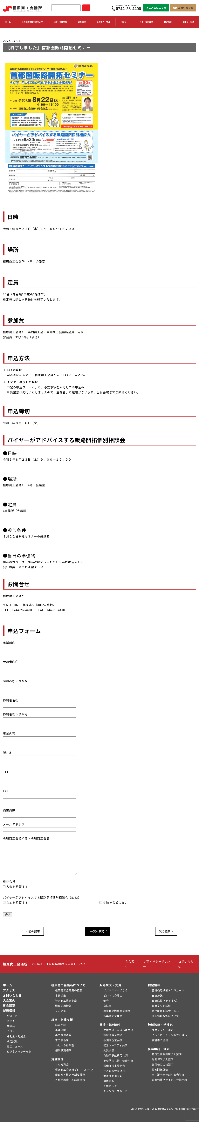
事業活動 (60, 996)
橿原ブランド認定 (163, 1031)
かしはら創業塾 (64, 1046)
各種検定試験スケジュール (168, 991)
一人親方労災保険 (114, 1071)
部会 (106, 1001)
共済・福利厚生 (110, 1025)
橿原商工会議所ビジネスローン (74, 1070)
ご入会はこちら (156, 7)
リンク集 (60, 1011)
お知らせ (12, 1017)
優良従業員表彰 (112, 1076)
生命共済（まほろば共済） (119, 1031)
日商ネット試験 (161, 1006)
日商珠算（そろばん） (165, 1001)
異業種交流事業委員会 (117, 1011)
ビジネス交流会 (112, 996)
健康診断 (108, 1082)
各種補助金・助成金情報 (70, 1080)
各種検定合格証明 (163, 1065)
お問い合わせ (183, 7)
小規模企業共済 (112, 1041)
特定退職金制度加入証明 (167, 1055)
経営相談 (60, 1025)
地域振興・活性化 (160, 1025)
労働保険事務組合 (114, 1066)
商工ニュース (15, 1047)
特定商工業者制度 (66, 1001)
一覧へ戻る (98, 931)
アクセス (9, 991)
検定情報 (154, 986)
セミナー (125, 22)
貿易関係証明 (160, 1070)
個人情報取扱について (165, 1017)
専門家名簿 (62, 1041)
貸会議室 (9, 1006)
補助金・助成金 (16, 1037)
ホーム (8, 22)
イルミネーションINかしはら (169, 1036)
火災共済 (108, 1051)
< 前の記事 (33, 931)
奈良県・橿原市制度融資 (70, 1075)
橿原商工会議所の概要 (68, 991)
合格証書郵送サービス (165, 1011)
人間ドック (110, 1087)
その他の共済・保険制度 (118, 1061)
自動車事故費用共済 (115, 1056)
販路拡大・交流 (110, 986)
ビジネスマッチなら (19, 1052)
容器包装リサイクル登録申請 (169, 1080)
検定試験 (12, 1042)
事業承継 (60, 1031)
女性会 (107, 1006)
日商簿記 (157, 996)
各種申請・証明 (159, 1050)
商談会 (11, 1027)
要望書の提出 (160, 1041)
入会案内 (9, 1001)
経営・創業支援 (62, 1020)
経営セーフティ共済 (115, 1046)
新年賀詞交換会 (112, 1017)
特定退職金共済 (112, 1036)
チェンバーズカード (115, 1092)
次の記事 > (165, 931)
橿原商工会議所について (68, 986)
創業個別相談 (63, 1051)
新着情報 (9, 1011)
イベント (12, 1032)
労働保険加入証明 (163, 1060)
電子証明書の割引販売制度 (168, 1075)
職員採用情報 (63, 1006)
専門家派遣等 (63, 1036)
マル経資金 (62, 1065)
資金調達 (57, 1060)
